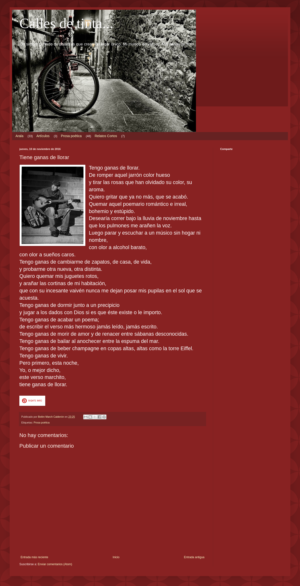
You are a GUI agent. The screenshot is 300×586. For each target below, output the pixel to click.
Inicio (116, 557)
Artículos (42, 136)
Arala (19, 136)
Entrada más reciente (34, 557)
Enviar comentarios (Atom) (55, 564)
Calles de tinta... (66, 23)
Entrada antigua (194, 557)
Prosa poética (71, 136)
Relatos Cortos (106, 136)
